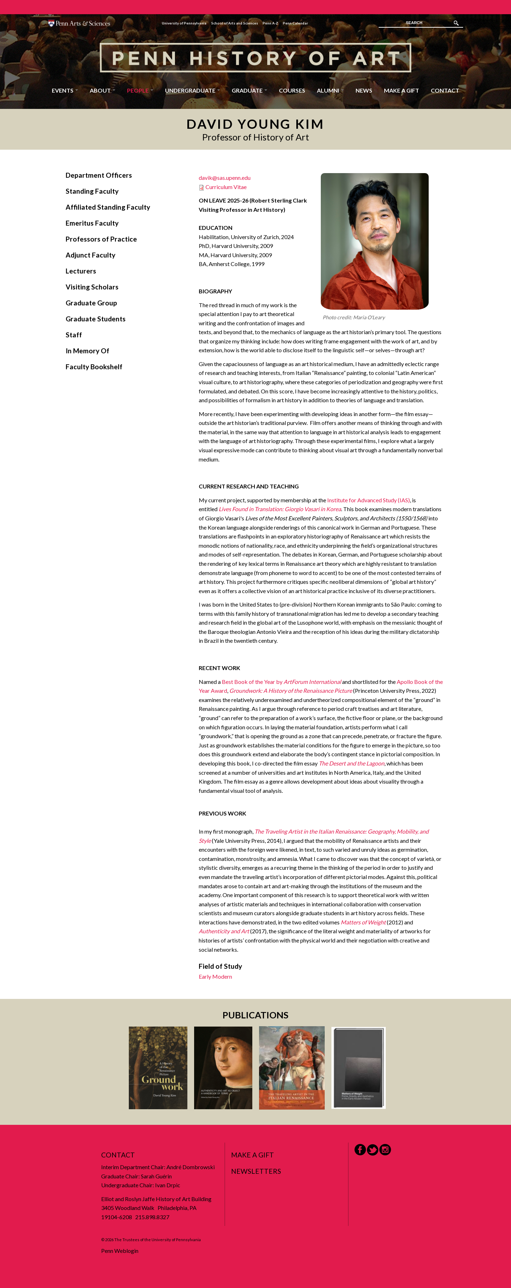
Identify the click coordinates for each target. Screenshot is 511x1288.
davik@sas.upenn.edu (225, 177)
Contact (445, 90)
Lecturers (81, 271)
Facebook (360, 1149)
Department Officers (99, 175)
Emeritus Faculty (92, 223)
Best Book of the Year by (281, 681)
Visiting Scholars (92, 287)
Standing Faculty (92, 191)
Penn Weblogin (119, 1250)
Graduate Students (96, 319)
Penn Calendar (295, 23)
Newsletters (256, 1171)
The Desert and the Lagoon (351, 763)
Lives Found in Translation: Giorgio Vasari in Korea (280, 508)
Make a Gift (401, 90)
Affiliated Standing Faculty (108, 207)
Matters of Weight (363, 922)
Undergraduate (192, 90)
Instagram (385, 1150)
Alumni (330, 90)
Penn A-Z (270, 23)
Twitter (372, 1150)
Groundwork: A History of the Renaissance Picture (290, 690)
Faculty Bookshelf (94, 367)
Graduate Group (91, 303)
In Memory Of (87, 351)
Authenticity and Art (224, 931)
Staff (74, 335)
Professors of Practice (101, 239)
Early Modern (215, 976)
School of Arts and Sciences (234, 23)
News (364, 90)
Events (65, 90)
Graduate (249, 90)
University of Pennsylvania (184, 23)
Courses (292, 90)
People (140, 90)
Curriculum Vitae (226, 186)
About (102, 90)
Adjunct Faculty (90, 255)
